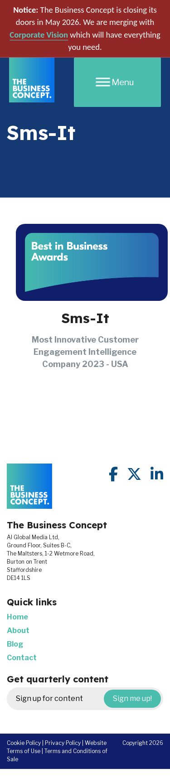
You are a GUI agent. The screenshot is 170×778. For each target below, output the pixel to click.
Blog (15, 644)
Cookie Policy (24, 742)
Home (17, 617)
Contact (22, 657)
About (18, 630)
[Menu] (117, 82)
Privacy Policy (63, 742)
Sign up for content (88, 699)
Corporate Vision (39, 34)
